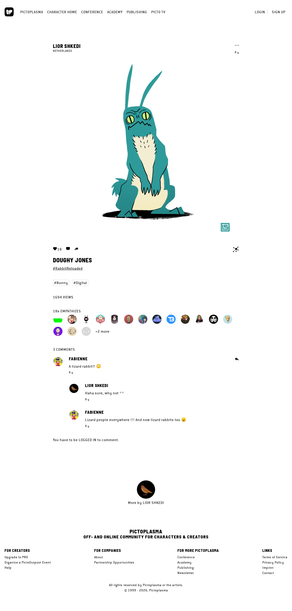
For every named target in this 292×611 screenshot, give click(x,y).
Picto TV (158, 12)
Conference (92, 12)
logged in (87, 439)
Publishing (137, 12)
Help (8, 568)
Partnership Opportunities (114, 562)
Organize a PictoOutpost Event (28, 562)
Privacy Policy (273, 562)
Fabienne (78, 359)
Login (260, 12)
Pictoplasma (31, 12)
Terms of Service (274, 557)
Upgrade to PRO (16, 557)
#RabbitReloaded (68, 268)
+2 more (102, 331)
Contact (268, 573)
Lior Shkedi (67, 46)
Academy (115, 12)
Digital (81, 282)
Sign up (278, 12)
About (98, 557)
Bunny (62, 282)
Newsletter (185, 573)
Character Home (62, 12)
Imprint (268, 568)
